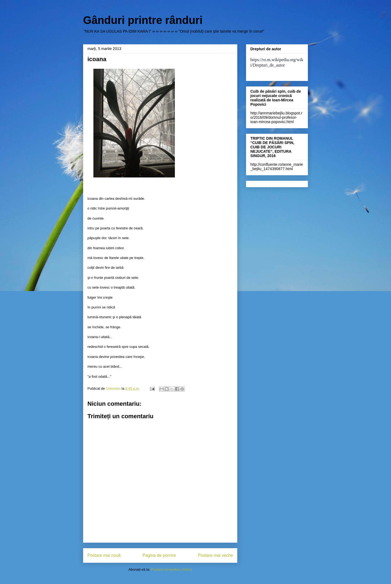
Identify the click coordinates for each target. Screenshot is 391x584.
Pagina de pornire (159, 555)
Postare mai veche (215, 555)
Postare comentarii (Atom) (171, 569)
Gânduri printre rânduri (143, 20)
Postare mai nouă (104, 555)
